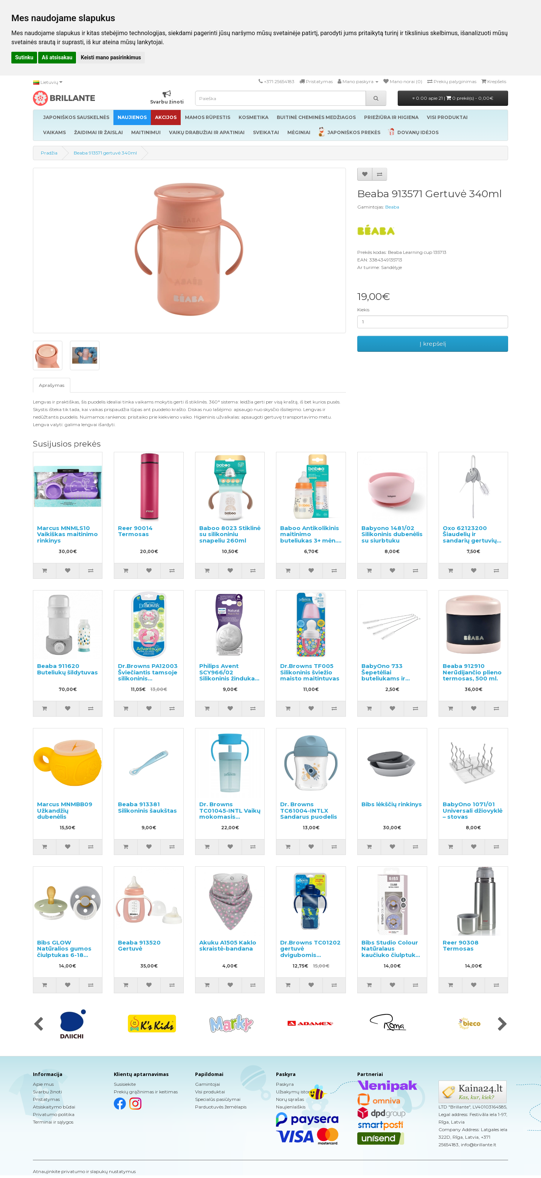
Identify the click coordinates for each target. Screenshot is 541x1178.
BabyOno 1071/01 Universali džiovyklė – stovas (472, 810)
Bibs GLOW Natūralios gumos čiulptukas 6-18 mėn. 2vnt (64, 952)
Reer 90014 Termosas (135, 531)
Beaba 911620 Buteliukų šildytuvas (67, 669)
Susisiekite (125, 1084)
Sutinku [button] (24, 57)
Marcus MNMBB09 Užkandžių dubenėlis (64, 810)
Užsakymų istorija (295, 1092)
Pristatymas (46, 1099)
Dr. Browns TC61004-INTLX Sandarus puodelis (308, 810)
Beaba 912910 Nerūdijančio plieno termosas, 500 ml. (472, 672)
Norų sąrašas (290, 1099)
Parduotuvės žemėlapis (220, 1107)
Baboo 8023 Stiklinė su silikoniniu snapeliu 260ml (229, 534)
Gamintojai (207, 1084)
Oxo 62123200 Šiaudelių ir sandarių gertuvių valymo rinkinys (470, 537)
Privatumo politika (53, 1114)
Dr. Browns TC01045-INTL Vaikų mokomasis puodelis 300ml (229, 814)
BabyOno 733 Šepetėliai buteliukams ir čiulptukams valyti (389, 675)
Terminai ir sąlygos (53, 1122)
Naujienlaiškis (290, 1107)
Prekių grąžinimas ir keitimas (146, 1092)
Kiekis (363, 309)
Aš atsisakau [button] (57, 57)
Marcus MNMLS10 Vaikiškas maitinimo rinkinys (67, 534)
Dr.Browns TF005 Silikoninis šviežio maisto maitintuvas (309, 672)
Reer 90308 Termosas (461, 945)
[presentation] (38, 1025)
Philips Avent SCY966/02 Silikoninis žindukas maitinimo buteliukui (228, 678)
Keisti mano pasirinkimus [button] (111, 57)
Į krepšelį (433, 343)
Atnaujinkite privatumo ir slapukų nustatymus (84, 1171)
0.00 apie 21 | (452, 98)
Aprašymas (51, 385)
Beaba (392, 207)
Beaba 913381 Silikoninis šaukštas (147, 807)
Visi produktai (210, 1092)
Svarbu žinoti (47, 1092)
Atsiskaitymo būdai (54, 1107)
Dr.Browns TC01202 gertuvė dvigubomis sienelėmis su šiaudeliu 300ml (310, 955)
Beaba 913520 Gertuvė (139, 945)
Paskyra (285, 1084)
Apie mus (43, 1084)
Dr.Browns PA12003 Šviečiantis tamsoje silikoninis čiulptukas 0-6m (148, 675)
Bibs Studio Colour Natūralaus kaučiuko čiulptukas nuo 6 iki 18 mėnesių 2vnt (392, 955)
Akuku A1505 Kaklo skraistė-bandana (227, 945)
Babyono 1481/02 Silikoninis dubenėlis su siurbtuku (392, 534)
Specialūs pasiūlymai (217, 1099)
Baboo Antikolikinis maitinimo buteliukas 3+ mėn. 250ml (309, 537)
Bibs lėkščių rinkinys (391, 804)
